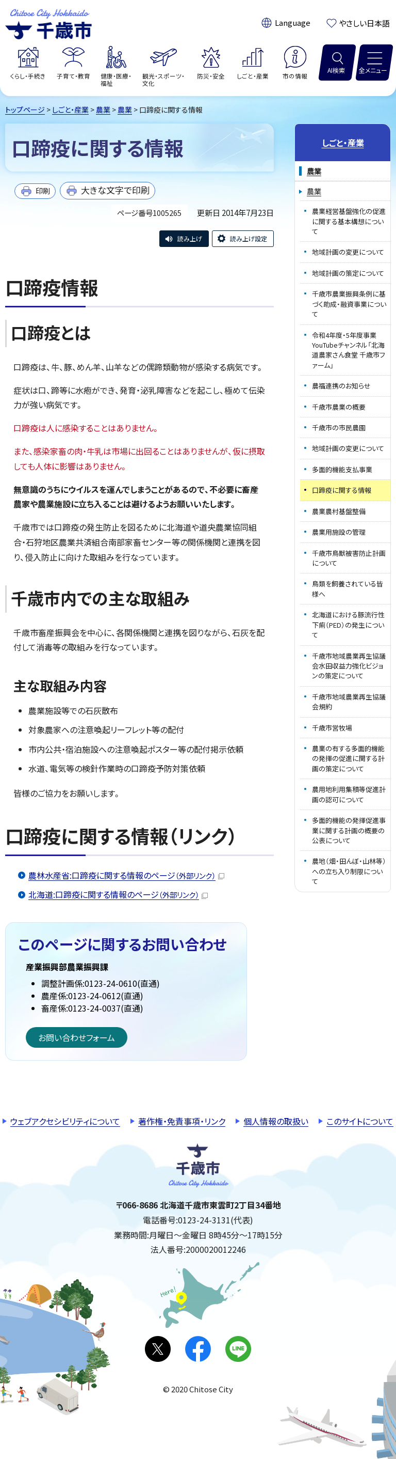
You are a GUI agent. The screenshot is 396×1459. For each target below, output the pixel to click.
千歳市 (48, 22)
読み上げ (189, 238)
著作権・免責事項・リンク (181, 1121)
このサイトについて (359, 1121)
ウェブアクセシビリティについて (65, 1121)
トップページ (25, 109)
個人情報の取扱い (275, 1121)
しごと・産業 (70, 109)
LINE (238, 1349)
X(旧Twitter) (158, 1349)
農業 (103, 109)
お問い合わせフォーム (76, 1037)
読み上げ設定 (248, 238)
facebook (198, 1349)
